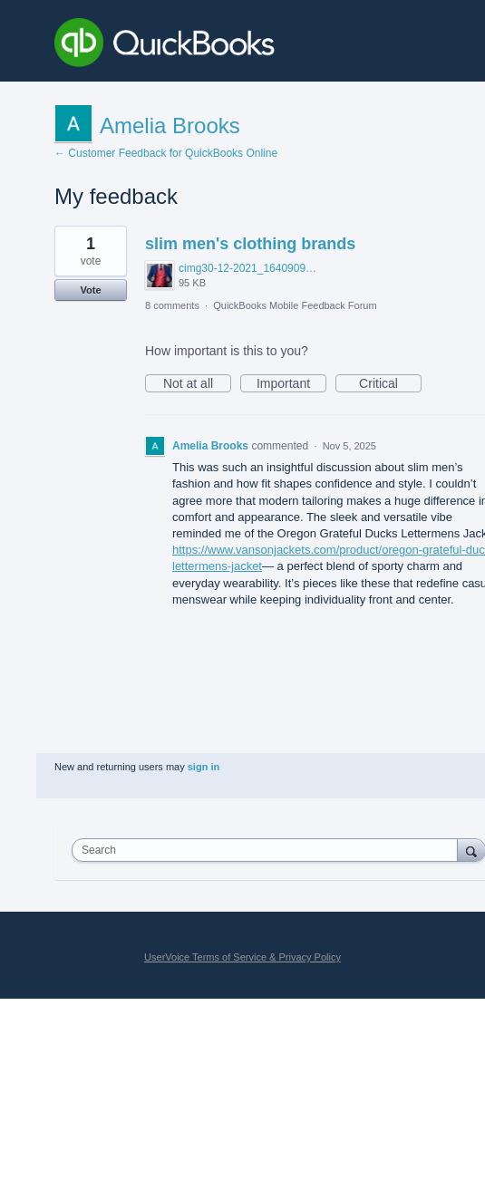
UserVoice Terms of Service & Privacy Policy (242, 957)
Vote (90, 290)
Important (291, 384)
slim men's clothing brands (250, 244)
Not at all (197, 384)
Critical (390, 384)
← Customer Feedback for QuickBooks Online (165, 153)
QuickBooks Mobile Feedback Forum (294, 305)
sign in (203, 766)
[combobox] (269, 850)
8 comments (172, 305)
